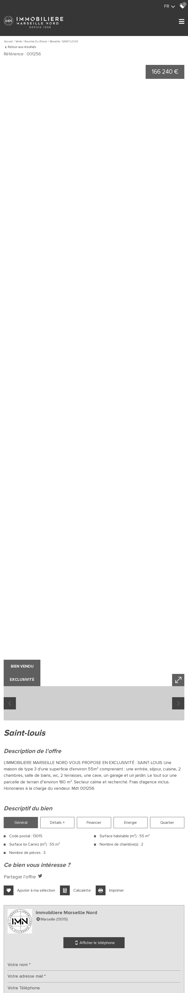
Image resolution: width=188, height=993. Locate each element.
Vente (18, 41)
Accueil (8, 41)
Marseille (55, 41)
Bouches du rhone (35, 41)
